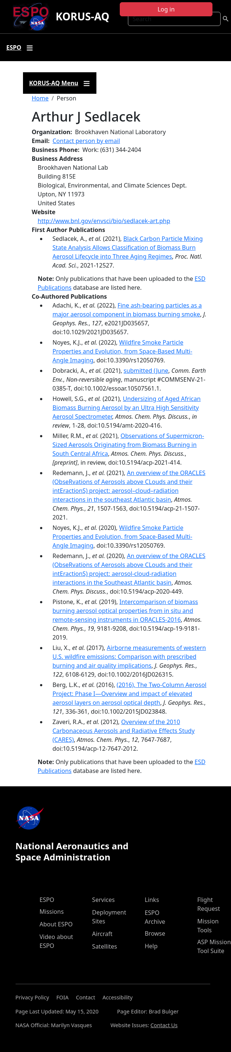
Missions (52, 911)
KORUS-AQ (82, 16)
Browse (155, 933)
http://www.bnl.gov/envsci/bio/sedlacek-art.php (104, 221)
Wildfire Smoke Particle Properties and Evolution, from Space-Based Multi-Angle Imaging (122, 351)
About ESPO (56, 924)
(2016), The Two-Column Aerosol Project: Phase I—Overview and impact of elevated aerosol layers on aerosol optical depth (130, 694)
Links (152, 900)
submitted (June (145, 370)
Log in (166, 9)
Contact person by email (86, 141)
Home (40, 98)
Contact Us (164, 1025)
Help (151, 946)
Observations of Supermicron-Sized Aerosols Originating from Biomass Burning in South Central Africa (128, 445)
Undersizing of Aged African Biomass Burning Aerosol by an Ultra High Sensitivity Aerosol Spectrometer (127, 408)
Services (103, 900)
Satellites (104, 946)
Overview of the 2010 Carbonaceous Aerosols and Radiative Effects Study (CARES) (124, 731)
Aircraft (102, 934)
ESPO (47, 900)
